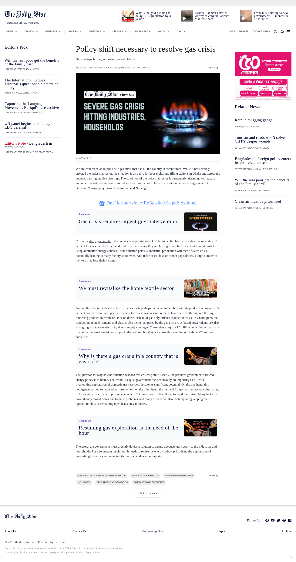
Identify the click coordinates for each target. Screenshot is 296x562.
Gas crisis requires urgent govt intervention (128, 221)
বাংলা (232, 31)
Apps (222, 531)
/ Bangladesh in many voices (28, 145)
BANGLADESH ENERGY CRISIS (179, 476)
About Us (10, 531)
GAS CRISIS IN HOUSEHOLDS (145, 476)
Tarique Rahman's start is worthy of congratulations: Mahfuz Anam (212, 16)
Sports (73, 31)
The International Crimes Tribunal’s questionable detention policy (32, 84)
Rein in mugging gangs (253, 120)
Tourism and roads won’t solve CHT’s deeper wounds (260, 139)
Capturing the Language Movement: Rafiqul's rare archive (32, 106)
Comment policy (152, 531)
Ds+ (179, 31)
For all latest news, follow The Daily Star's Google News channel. (148, 203)
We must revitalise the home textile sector (126, 288)
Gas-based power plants (193, 322)
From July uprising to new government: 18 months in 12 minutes (271, 16)
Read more (85, 214)
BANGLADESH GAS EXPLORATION (112, 482)
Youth (162, 31)
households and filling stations (168, 173)
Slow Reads (142, 31)
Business (51, 31)
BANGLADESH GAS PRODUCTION (149, 482)
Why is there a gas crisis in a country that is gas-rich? (128, 358)
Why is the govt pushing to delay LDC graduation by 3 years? (153, 16)
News (9, 31)
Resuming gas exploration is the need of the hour (128, 430)
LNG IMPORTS (84, 482)
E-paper (243, 31)
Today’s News (261, 31)
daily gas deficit (100, 241)
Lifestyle (95, 31)
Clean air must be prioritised (258, 201)
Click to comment (148, 493)
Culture (118, 31)
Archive (286, 531)
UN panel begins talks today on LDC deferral (30, 125)
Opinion (29, 31)
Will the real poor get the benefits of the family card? (32, 62)
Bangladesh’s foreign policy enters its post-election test (263, 161)
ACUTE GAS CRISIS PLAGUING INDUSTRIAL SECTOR (102, 476)
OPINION (146, 68)
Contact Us (79, 531)
